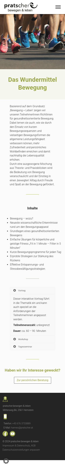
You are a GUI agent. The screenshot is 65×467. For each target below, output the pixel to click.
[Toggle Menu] (58, 7)
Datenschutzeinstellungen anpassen (21, 449)
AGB (33, 445)
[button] (6, 461)
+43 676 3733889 (21, 423)
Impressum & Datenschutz (16, 445)
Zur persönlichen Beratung (32, 380)
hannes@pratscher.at (22, 427)
